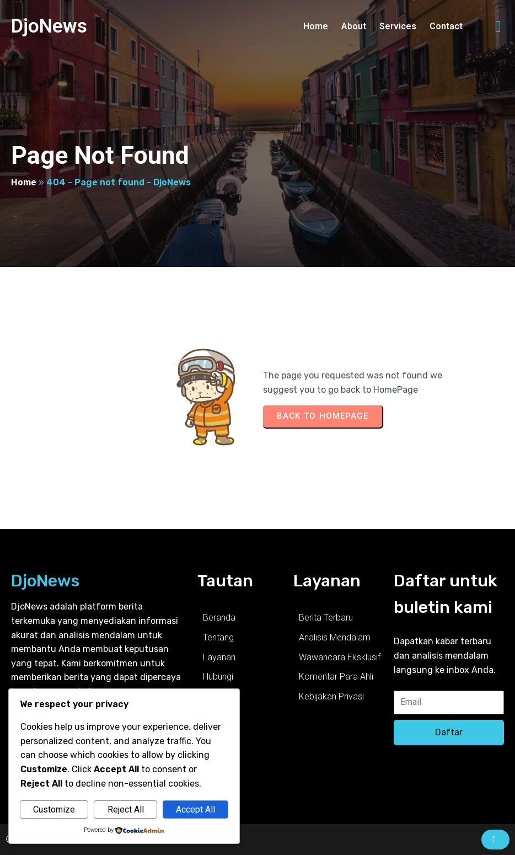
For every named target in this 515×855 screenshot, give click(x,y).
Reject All (126, 809)
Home (23, 182)
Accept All (195, 809)
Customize (54, 809)
